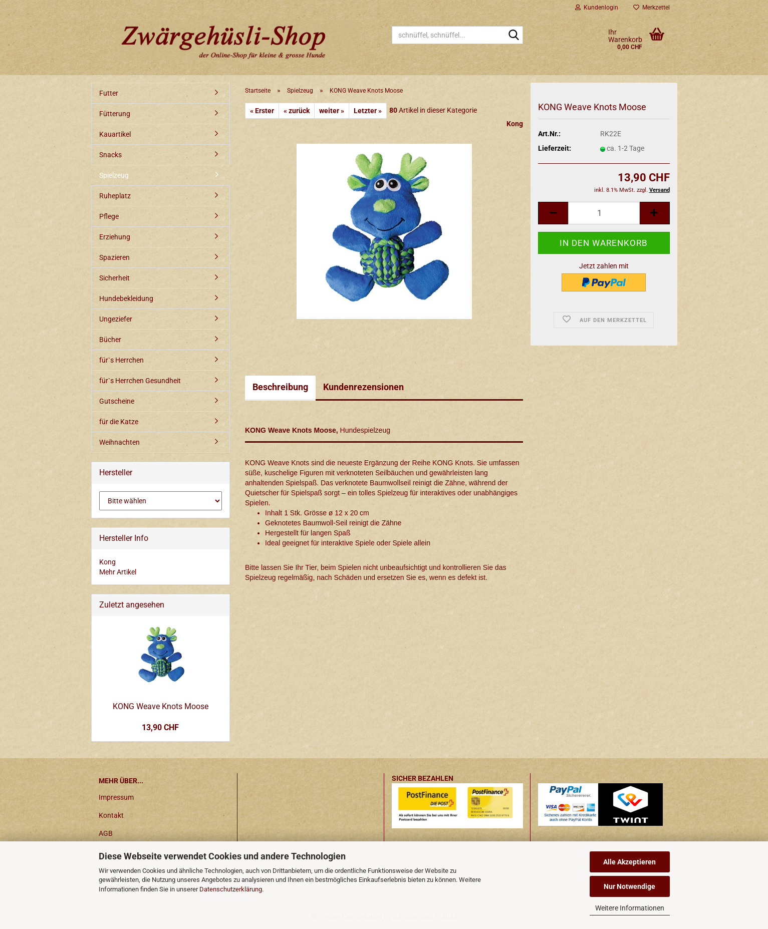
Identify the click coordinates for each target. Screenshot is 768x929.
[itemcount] (603, 213)
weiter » (331, 111)
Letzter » (368, 111)
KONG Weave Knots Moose (160, 706)
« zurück (297, 111)
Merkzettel (651, 7)
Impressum (116, 797)
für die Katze (118, 422)
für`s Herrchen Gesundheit (140, 381)
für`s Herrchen (121, 360)
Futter (108, 93)
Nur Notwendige (629, 886)
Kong (514, 124)
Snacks (110, 155)
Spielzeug (114, 175)
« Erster (262, 111)
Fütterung (114, 114)
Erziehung (114, 237)
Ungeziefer (115, 319)
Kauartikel (115, 134)
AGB (106, 833)
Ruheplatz (115, 196)
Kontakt (111, 815)
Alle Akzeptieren (629, 862)
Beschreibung (280, 387)
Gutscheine (116, 401)
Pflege (109, 216)
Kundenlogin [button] (596, 7)
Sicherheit (114, 278)
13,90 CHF (160, 727)
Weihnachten (119, 442)
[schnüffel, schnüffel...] (513, 36)
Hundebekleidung (126, 298)
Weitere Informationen (629, 908)
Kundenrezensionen (363, 387)
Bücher (110, 340)
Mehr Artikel (117, 572)
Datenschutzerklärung (230, 889)
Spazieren (114, 257)
